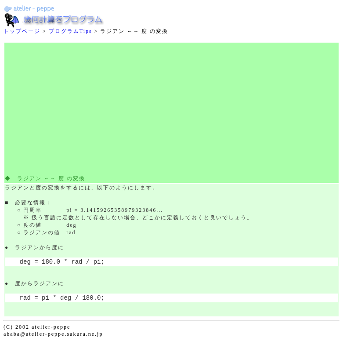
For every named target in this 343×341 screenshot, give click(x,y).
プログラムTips (70, 31)
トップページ (22, 31)
